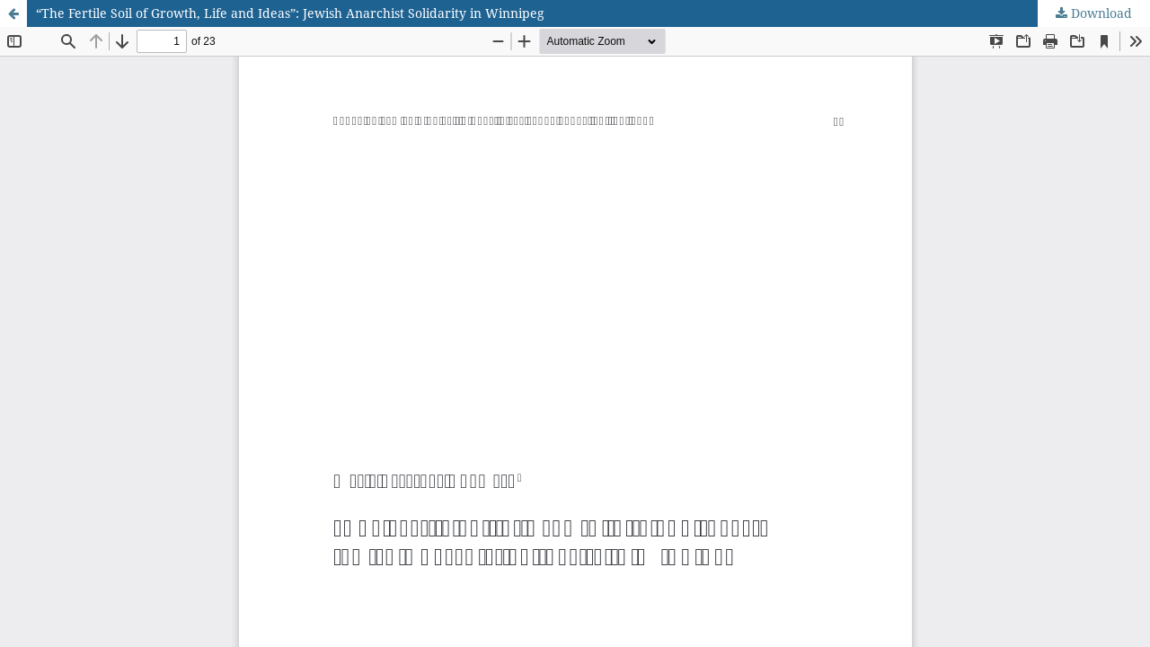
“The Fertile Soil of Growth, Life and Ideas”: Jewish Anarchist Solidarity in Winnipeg (290, 13)
